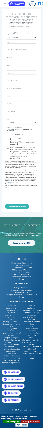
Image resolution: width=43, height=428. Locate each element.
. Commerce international (11, 307)
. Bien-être (32, 306)
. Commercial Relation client (31, 323)
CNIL (6, 187)
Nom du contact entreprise (16, 50)
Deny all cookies (31, 421)
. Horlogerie (31, 331)
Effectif (9, 34)
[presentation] (24, 195)
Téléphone (10, 73)
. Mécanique (31, 338)
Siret (8, 42)
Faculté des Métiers (21, 274)
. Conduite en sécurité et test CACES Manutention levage (31, 342)
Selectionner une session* (16, 127)
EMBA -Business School (22, 272)
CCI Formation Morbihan (21, 270)
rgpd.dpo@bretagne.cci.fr (11, 182)
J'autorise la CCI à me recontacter (20, 139)
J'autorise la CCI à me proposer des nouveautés (20, 143)
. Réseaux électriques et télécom (31, 354)
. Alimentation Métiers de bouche (31, 334)
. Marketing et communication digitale (32, 309)
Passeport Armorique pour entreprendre (21, 295)
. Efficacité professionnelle (32, 327)
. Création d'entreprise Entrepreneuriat (11, 341)
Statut (9, 119)
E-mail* (9, 104)
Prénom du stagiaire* (14, 88)
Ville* (9, 96)
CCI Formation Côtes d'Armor (22, 263)
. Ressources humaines (11, 324)
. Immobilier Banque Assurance (32, 314)
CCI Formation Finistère (22, 265)
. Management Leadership (11, 329)
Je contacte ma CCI (21, 243)
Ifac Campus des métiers (21, 277)
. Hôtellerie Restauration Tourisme (31, 318)
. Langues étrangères (11, 338)
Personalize (22, 425)
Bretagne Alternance (21, 288)
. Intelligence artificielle (11, 322)
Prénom (9, 57)
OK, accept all (11, 421)
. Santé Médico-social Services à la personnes (11, 361)
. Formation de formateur (11, 318)
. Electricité (31, 349)
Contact (21, 279)
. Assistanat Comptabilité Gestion (11, 334)
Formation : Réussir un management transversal (19, 130)
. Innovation (11, 353)
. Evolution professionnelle (11, 314)
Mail (8, 65)
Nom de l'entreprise (14, 26)
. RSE (11, 326)
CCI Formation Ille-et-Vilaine (21, 267)
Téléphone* (11, 111)
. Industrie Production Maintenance (11, 350)
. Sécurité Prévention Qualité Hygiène (11, 345)
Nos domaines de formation (21, 290)
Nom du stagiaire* (13, 81)
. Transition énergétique (31, 351)
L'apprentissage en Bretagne (21, 292)
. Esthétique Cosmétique (31, 347)
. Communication (11, 310)
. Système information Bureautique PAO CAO (11, 357)
